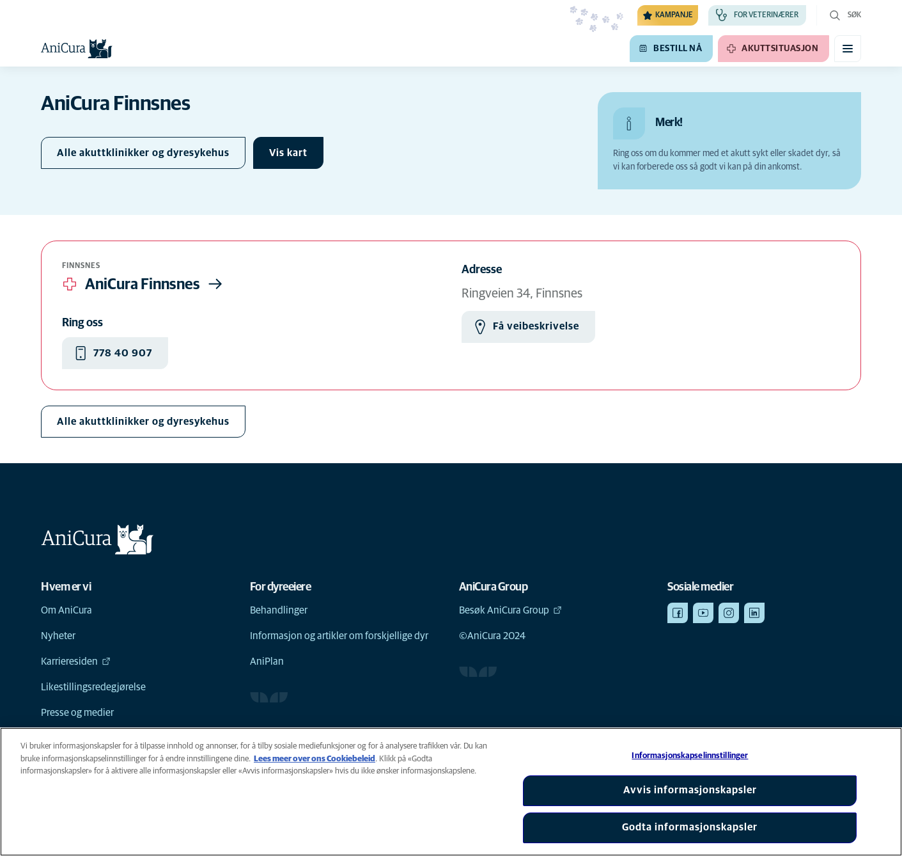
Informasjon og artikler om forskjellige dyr (339, 636)
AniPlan (267, 661)
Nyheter (58, 636)
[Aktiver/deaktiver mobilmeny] (847, 48)
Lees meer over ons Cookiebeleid (314, 759)
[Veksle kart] (288, 153)
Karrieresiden (76, 661)
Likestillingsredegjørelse (93, 687)
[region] (451, 791)
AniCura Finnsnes (144, 284)
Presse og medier (77, 713)
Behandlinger (278, 610)
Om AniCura (66, 610)
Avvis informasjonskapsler (690, 790)
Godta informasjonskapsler (690, 827)
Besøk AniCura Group (510, 610)
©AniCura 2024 (492, 636)
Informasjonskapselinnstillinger (690, 756)
